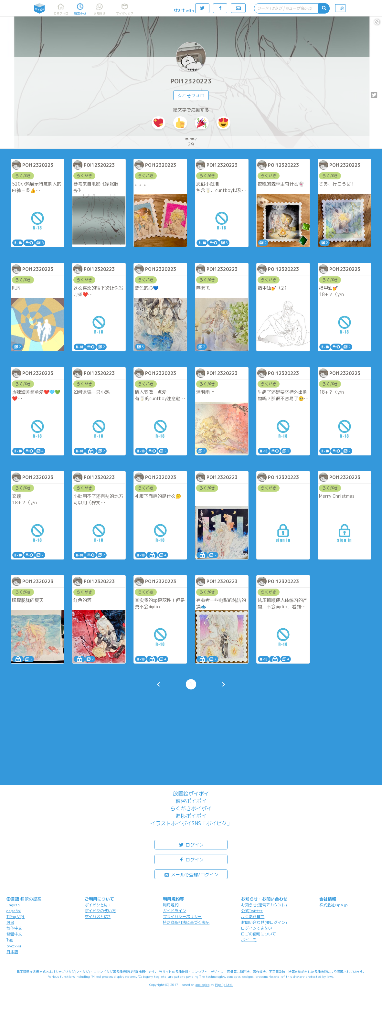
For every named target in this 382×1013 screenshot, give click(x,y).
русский (13, 946)
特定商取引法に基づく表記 (186, 922)
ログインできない (256, 928)
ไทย (9, 940)
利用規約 (170, 905)
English (13, 905)
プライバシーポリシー (182, 916)
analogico (202, 984)
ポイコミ (249, 940)
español (13, 910)
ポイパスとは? (98, 916)
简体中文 (14, 928)
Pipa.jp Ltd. (224, 984)
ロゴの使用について (258, 934)
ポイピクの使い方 (100, 910)
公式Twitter (252, 910)
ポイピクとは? (98, 905)
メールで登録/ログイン (191, 874)
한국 (10, 922)
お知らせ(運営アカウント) (264, 905)
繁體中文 (14, 934)
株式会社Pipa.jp (333, 905)
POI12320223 (191, 81)
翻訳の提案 (30, 899)
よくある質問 (252, 916)
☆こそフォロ (191, 95)
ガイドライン (174, 910)
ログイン (191, 844)
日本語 (12, 951)
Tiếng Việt (15, 916)
